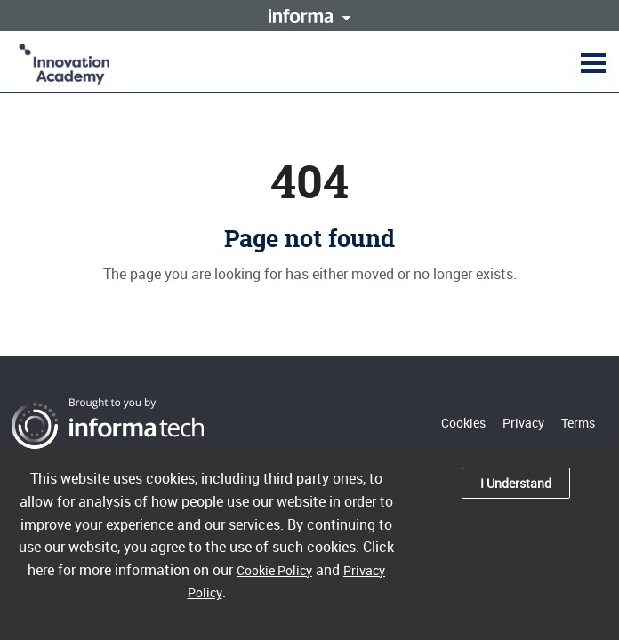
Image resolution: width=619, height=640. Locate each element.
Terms (578, 422)
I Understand (515, 483)
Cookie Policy (274, 570)
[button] (590, 62)
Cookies (463, 422)
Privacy (523, 422)
